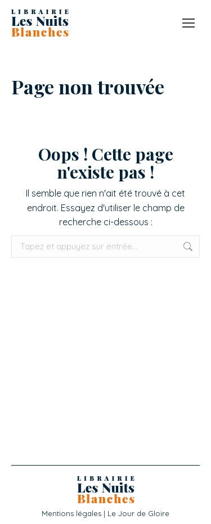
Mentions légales (71, 513)
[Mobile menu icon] (188, 23)
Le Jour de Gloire (138, 513)
